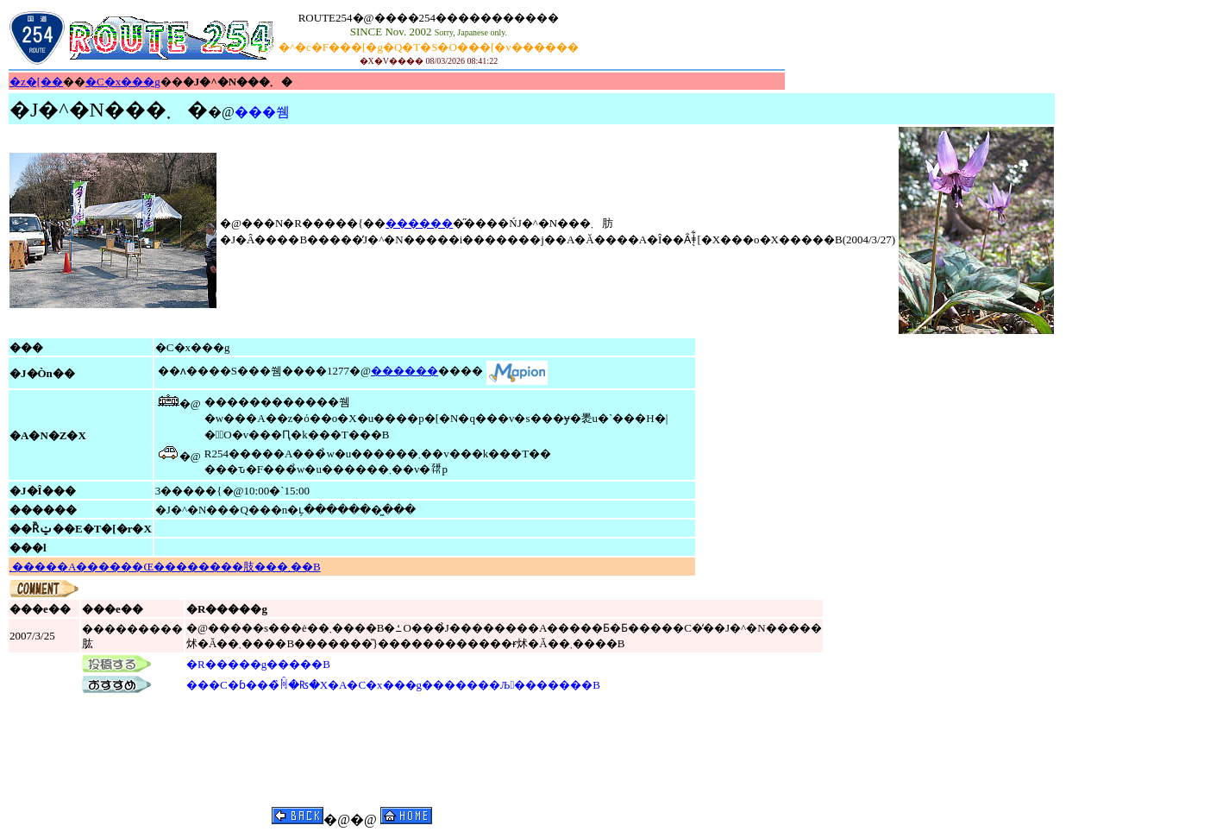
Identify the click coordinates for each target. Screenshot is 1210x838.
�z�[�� (36, 81)
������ (419, 223)
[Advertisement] (683, 38)
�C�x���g (122, 81)
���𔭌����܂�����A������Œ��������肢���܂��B (165, 566)
